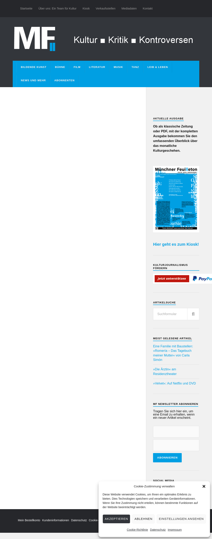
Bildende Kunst (33, 67)
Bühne (60, 67)
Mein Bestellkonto (29, 520)
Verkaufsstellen (105, 8)
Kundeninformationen (55, 520)
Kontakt (148, 8)
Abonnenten (64, 80)
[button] (204, 486)
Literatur (97, 67)
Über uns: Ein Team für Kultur (57, 8)
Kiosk (86, 8)
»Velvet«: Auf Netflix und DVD (174, 383)
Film (77, 67)
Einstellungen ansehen (181, 518)
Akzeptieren (116, 518)
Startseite (26, 8)
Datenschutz (158, 529)
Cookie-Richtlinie (137, 529)
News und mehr (33, 80)
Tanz (135, 67)
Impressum (175, 529)
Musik (118, 67)
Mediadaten (129, 8)
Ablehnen (143, 518)
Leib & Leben (158, 67)
